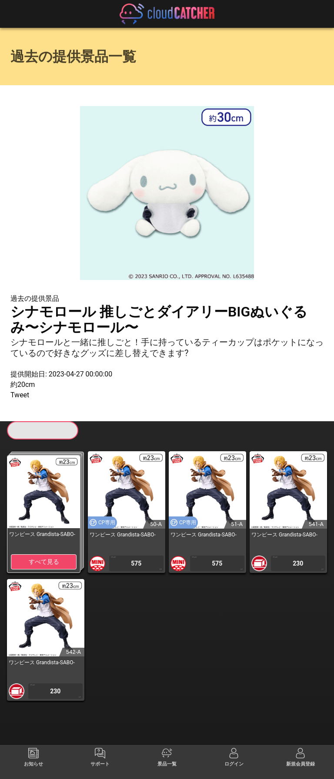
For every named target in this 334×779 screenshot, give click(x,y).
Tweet (19, 395)
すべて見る (44, 561)
